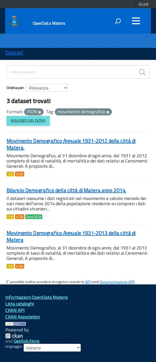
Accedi (143, 4)
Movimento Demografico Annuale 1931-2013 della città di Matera (71, 236)
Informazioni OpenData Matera (36, 297)
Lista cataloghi (19, 303)
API (87, 282)
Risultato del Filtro (28, 120)
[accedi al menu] (136, 21)
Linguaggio (13, 346)
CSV (10, 174)
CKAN (14, 336)
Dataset (14, 52)
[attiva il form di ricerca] (118, 21)
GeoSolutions (26, 341)
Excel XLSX (33, 216)
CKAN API (15, 310)
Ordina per (14, 87)
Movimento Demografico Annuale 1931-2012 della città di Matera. (71, 144)
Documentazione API (116, 282)
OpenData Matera (49, 23)
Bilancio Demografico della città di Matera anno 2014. (66, 190)
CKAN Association (22, 316)
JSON (19, 174)
